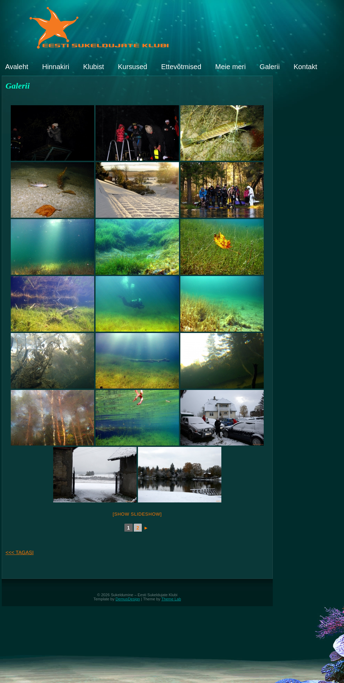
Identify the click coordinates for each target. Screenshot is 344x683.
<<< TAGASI (20, 552)
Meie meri (230, 66)
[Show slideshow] (137, 514)
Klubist (93, 66)
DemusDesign (128, 599)
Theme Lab (171, 599)
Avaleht (16, 66)
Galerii (270, 66)
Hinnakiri (55, 66)
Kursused (132, 66)
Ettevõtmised (181, 66)
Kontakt (305, 66)
